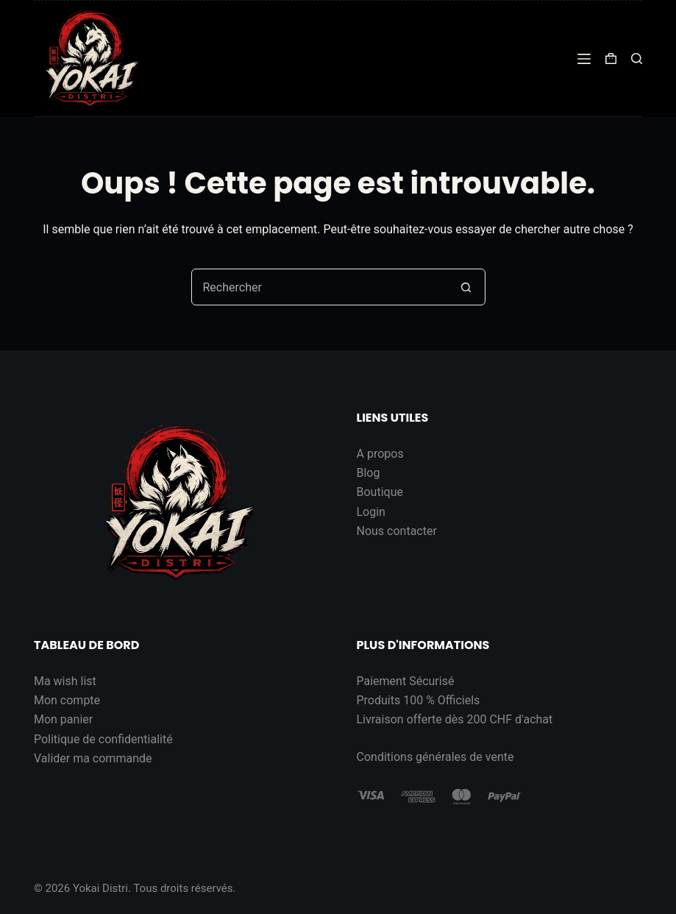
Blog (368, 473)
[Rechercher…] (320, 287)
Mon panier (63, 719)
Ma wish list (65, 681)
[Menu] (584, 58)
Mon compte (67, 700)
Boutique (380, 492)
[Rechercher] (636, 58)
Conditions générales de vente (435, 757)
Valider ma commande (93, 758)
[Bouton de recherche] (466, 287)
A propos (380, 454)
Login (371, 512)
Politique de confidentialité (103, 739)
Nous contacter (397, 531)
